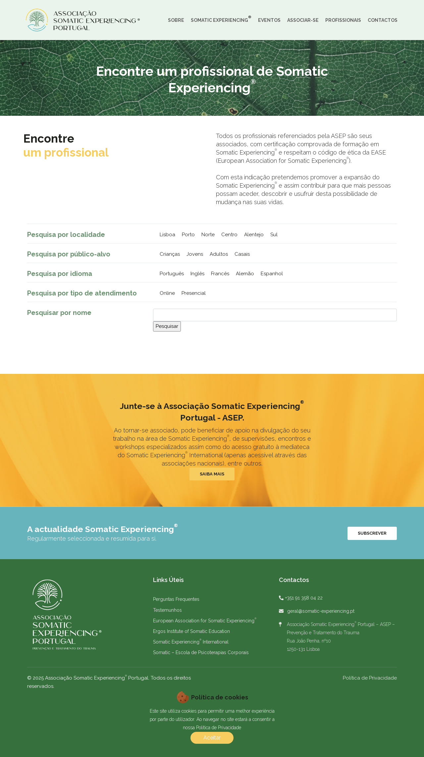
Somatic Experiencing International (191, 642)
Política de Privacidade (370, 678)
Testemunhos (167, 610)
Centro (229, 235)
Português (172, 274)
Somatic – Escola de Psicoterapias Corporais (201, 652)
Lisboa (167, 235)
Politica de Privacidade (218, 727)
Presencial (194, 293)
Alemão (245, 274)
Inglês (197, 274)
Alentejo (254, 235)
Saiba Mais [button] (212, 473)
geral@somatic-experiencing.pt (320, 611)
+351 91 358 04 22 (304, 598)
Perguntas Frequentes (176, 599)
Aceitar (212, 738)
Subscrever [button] (372, 533)
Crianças (170, 254)
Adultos (219, 254)
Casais (242, 254)
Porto (188, 235)
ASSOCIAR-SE (303, 20)
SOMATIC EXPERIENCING (221, 19)
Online (167, 293)
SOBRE (176, 20)
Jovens (194, 254)
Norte (208, 235)
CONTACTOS (383, 20)
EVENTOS (269, 20)
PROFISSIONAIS (343, 20)
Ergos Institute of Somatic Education (191, 631)
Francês (220, 274)
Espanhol (272, 274)
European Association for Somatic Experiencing (204, 620)
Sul (274, 235)
